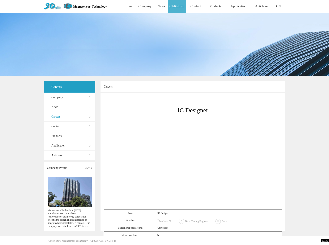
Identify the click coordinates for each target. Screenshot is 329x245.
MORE (88, 167)
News (161, 6)
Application (239, 6)
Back (224, 222)
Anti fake (261, 6)
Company (144, 6)
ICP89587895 (97, 240)
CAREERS (176, 6)
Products (215, 6)
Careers (56, 87)
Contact (195, 6)
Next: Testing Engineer (197, 222)
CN (278, 6)
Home (128, 6)
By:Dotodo (110, 240)
